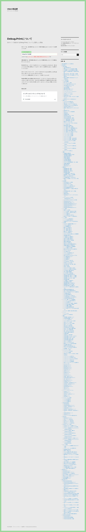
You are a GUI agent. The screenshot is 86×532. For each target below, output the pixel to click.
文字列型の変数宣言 (67, 159)
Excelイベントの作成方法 (68, 314)
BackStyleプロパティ (67, 366)
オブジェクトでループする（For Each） (71, 123)
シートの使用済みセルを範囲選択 (69, 246)
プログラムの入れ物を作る (68, 101)
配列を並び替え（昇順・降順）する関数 (71, 73)
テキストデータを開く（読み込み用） (70, 138)
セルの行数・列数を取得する (69, 270)
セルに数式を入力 (67, 251)
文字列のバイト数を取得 (68, 334)
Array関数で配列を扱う (68, 344)
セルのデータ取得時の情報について (70, 223)
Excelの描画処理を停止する (69, 187)
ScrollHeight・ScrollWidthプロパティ (70, 382)
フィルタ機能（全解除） (68, 305)
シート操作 (65, 217)
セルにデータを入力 (67, 250)
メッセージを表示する (68, 319)
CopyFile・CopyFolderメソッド (69, 406)
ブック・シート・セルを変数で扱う (70, 448)
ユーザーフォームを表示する (69, 356)
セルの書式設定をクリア (68, 256)
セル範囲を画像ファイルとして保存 (70, 467)
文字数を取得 (66, 333)
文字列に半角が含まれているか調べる (70, 453)
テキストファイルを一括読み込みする (70, 415)
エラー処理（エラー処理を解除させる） (71, 128)
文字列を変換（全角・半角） (69, 338)
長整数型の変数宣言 (67, 153)
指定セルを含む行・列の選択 (69, 240)
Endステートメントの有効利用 (69, 111)
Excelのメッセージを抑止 (68, 184)
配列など (64, 167)
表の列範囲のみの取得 (68, 281)
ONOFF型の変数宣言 (67, 160)
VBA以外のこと (64, 469)
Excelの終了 (66, 192)
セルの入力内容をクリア (68, 254)
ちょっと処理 (65, 444)
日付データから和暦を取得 (68, 329)
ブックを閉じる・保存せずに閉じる (70, 212)
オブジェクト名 (66, 363)
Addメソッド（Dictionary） (68, 419)
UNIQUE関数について (67, 478)
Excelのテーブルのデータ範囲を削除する (71, 494)
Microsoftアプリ (64, 479)
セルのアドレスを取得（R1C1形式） (70, 269)
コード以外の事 (65, 80)
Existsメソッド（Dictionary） (69, 420)
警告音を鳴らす (66, 193)
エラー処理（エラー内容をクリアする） (71, 131)
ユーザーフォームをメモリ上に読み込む (71, 358)
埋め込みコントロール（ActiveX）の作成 (71, 353)
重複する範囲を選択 (67, 241)
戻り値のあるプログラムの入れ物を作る (71, 105)
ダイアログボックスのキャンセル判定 (70, 199)
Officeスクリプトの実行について (68, 475)
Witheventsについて (67, 165)
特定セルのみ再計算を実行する (69, 274)
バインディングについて (68, 92)
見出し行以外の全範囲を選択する (69, 290)
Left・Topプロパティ (67, 378)
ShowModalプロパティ (68, 385)
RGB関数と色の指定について (69, 317)
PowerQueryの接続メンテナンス (68, 472)
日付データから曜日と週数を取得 (69, 328)
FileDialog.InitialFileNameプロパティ (70, 207)
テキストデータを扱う (68, 136)
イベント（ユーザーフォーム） (68, 390)
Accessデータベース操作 (67, 424)
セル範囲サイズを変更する (68, 280)
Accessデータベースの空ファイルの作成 (71, 426)
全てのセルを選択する (68, 232)
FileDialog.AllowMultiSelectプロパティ (70, 203)
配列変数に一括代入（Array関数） (70, 174)
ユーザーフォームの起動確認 (69, 361)
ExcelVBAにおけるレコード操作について (71, 438)
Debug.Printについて (67, 95)
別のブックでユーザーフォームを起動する (71, 362)
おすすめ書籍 (66, 81)
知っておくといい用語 (68, 82)
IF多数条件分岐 (66, 114)
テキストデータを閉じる (68, 150)
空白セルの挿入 (66, 265)
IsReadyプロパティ (67, 414)
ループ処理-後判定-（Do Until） (69, 120)
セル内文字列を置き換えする (69, 298)
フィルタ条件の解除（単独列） (69, 304)
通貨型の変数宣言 (67, 157)
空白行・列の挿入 (67, 266)
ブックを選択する (67, 213)
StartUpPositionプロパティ (68, 386)
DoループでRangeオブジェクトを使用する (71, 291)
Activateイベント (67, 391)
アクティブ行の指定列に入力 (69, 252)
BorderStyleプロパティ (68, 368)
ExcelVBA (63, 65)
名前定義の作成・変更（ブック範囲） (70, 275)
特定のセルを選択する (68, 242)
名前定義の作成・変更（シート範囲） (70, 276)
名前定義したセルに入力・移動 (69, 278)
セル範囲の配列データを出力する (69, 177)
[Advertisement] (43, 27)
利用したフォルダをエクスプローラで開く (71, 509)
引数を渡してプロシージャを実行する (70, 104)
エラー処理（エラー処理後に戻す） (70, 129)
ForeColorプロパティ (67, 375)
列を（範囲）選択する (68, 228)
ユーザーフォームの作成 (68, 351)
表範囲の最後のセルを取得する (69, 245)
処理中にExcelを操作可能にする (69, 346)
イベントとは (66, 313)
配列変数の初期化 (67, 172)
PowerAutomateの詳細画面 (68, 517)
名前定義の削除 (66, 279)
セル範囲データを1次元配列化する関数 (70, 70)
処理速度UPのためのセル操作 (69, 284)
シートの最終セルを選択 (68, 247)
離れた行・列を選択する (68, 231)
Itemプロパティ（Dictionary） (69, 421)
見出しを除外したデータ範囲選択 (69, 462)
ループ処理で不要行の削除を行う (69, 468)
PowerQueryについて (66, 470)
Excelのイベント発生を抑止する (69, 186)
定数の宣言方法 (66, 164)
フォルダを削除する (67, 400)
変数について (66, 489)
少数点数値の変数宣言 (68, 155)
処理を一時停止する (67, 450)
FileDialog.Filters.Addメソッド (69, 202)
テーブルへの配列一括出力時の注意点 (70, 310)
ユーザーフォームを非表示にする (69, 357)
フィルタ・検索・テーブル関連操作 (69, 299)
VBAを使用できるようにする (69, 85)
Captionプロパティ (67, 370)
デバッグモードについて (68, 90)
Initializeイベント (67, 395)
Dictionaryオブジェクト (68, 417)
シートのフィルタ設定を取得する (69, 300)
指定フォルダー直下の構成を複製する (70, 513)
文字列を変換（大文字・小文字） (69, 337)
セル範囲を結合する (67, 293)
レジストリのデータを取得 (68, 134)
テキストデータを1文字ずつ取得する (70, 347)
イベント (64, 312)
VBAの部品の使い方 (67, 67)
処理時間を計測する (67, 449)
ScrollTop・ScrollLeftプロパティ (69, 383)
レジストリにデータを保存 (68, 133)
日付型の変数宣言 (67, 158)
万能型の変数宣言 (67, 163)
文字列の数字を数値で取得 (68, 339)
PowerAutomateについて (68, 516)
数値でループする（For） (68, 121)
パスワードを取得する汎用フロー (69, 492)
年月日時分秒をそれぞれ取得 (69, 327)
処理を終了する (66, 110)
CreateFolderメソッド (67, 407)
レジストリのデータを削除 (68, 135)
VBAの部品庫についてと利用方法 (68, 63)
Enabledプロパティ (67, 372)
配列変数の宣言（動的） (68, 169)
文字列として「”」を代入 (68, 94)
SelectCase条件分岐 (67, 116)
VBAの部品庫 (12, 9)
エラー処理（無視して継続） (69, 126)
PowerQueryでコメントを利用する (69, 473)
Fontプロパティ (66, 373)
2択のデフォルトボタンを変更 (69, 323)
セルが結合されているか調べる (69, 295)
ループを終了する (67, 124)
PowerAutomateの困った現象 (69, 518)
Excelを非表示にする (67, 183)
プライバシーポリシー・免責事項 (19, 526)
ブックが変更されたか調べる (69, 215)
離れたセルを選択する (68, 227)
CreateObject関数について (68, 318)
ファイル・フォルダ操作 (67, 397)
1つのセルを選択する (67, 225)
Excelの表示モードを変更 (68, 182)
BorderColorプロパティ (68, 367)
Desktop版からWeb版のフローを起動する (71, 488)
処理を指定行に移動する (68, 125)
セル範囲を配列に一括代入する (69, 173)
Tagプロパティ (66, 387)
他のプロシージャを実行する (69, 102)
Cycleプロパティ (67, 371)
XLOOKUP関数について (67, 477)
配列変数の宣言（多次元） (68, 170)
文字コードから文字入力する (69, 342)
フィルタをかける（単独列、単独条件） (71, 303)
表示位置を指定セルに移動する (69, 285)
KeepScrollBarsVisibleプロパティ (69, 377)
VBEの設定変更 (66, 87)
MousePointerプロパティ (68, 380)
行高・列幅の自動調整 (68, 271)
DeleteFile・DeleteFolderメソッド (70, 409)
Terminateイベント (67, 396)
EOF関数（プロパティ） (68, 348)
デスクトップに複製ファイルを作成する (71, 498)
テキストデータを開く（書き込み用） (70, 139)
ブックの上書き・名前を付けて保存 (70, 211)
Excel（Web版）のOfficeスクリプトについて (70, 474)
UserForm (65, 354)
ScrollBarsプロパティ (67, 381)
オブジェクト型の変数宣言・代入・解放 (71, 162)
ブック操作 (65, 208)
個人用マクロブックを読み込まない (70, 99)
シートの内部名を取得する (68, 220)
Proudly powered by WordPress (31, 526)
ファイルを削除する (67, 401)
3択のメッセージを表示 (68, 324)
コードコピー (26, 52)
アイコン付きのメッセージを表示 (69, 320)
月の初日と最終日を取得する (69, 332)
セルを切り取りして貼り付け (69, 261)
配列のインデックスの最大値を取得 (70, 343)
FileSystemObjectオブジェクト (69, 405)
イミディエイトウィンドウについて (70, 91)
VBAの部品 (65, 66)
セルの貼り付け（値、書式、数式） (70, 264)
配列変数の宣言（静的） (68, 168)
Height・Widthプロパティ (68, 376)
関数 (63, 315)
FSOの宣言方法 (66, 404)
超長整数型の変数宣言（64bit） (69, 154)
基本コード (65, 100)
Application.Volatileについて (68, 106)
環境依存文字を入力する (68, 465)
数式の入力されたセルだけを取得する (70, 249)
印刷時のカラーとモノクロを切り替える (71, 221)
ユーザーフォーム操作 (67, 349)
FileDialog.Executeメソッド (68, 201)
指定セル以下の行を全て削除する (69, 463)
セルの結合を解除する (68, 294)
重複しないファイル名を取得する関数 (70, 68)
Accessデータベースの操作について (70, 425)
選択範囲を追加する (67, 235)
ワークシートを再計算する (68, 218)
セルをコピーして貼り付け (68, 260)
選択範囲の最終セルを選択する (69, 283)
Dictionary (64, 416)
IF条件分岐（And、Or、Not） (69, 115)
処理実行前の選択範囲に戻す (69, 289)
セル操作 (64, 222)
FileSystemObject (66, 402)
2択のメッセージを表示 (68, 322)
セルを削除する (66, 259)
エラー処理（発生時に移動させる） (70, 130)
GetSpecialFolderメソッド (68, 412)
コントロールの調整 (67, 352)
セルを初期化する (67, 257)
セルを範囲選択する (67, 226)
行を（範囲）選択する (68, 230)
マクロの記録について (68, 86)
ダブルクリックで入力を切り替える (70, 464)
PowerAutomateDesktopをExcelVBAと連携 (71, 493)
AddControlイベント (67, 392)
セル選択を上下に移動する (68, 236)
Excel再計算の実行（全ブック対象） (70, 191)
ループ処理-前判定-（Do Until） (69, 119)
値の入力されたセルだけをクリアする (70, 255)
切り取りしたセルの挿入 (68, 262)
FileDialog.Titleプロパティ (68, 206)
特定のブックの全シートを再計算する (70, 216)
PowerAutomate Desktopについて (70, 482)
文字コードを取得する (68, 341)
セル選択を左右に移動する (68, 237)
